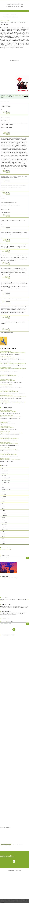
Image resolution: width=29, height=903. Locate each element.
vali (9, 250)
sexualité (5, 96)
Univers (3, 541)
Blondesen (8, 111)
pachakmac (8, 170)
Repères (4, 527)
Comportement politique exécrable (17, 352)
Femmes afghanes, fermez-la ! (11, 391)
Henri (1, 358)
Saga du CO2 (4, 529)
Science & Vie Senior (6, 14)
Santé (3, 531)
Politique (4, 520)
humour (22, 95)
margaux (8, 214)
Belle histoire (4, 473)
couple (2, 96)
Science (3, 534)
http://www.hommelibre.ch (6, 844)
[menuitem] (7, 14)
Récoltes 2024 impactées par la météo (9, 443)
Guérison (4, 496)
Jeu (2, 503)
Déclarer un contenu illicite (11, 870)
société (3, 536)
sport (3, 538)
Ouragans (4, 513)
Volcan (3, 543)
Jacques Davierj (3, 352)
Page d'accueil (13, 14)
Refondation (4, 524)
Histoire (3, 498)
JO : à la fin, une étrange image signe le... (9, 449)
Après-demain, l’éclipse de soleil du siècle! (11, 16)
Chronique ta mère (6, 482)
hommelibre (3, 380)
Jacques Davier (3, 375)
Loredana (8, 132)
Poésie (3, 517)
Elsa (3, 487)
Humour (3, 501)
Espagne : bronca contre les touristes (8, 454)
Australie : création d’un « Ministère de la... (9, 438)
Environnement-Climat (6, 489)
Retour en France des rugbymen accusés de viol (15, 363)
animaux (18, 95)
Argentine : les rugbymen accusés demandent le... (15, 396)
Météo (3, 510)
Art (2, 468)
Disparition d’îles (12, 375)
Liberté (3, 505)
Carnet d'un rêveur (6, 480)
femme (12, 95)
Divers (3, 484)
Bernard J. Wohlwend (5, 368)
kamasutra (26, 95)
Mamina (3, 508)
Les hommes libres (15, 4)
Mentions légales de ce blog (18, 870)
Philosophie (4, 515)
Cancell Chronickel (6, 477)
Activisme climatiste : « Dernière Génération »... (10, 459)
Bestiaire (4, 475)
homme (15, 95)
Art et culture (4, 470)
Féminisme (4, 494)
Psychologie (4, 522)
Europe (3, 492)
